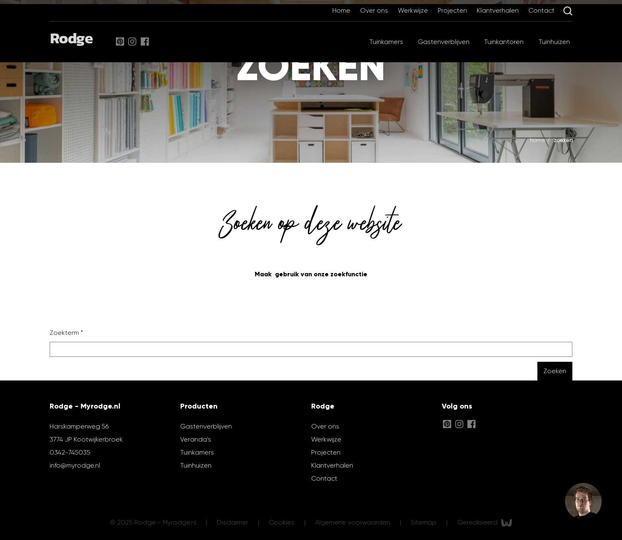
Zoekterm (66, 333)
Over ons (375, 10)
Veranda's (195, 439)
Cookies (282, 522)
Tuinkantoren (504, 42)
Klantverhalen (498, 10)
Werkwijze (414, 10)
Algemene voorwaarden (353, 522)
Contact (542, 10)
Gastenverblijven (443, 42)
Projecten (453, 10)
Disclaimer (233, 522)
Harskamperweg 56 (79, 426)
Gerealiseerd (484, 522)
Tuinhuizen (554, 42)
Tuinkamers (386, 42)
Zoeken (563, 140)
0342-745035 (70, 452)
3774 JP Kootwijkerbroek (86, 439)
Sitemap (424, 522)
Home (342, 10)
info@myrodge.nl (75, 465)
